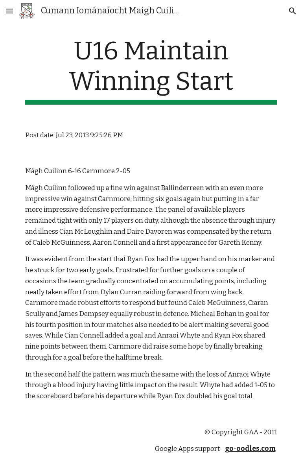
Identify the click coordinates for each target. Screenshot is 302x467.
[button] (9, 11)
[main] (151, 70)
